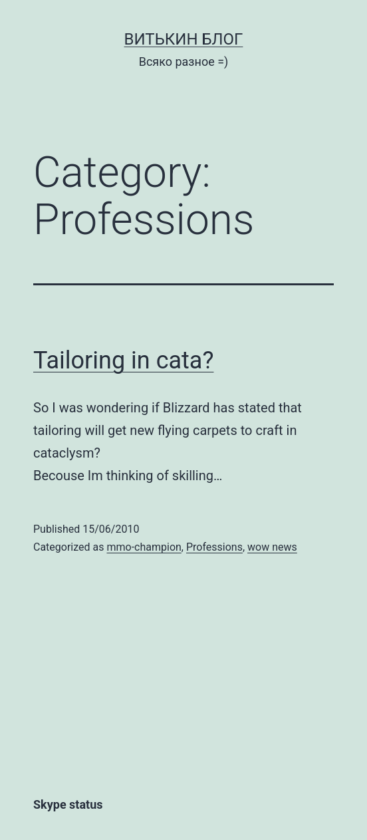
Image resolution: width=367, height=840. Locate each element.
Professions (214, 547)
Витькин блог (183, 39)
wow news (272, 547)
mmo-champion (143, 547)
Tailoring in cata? (123, 360)
